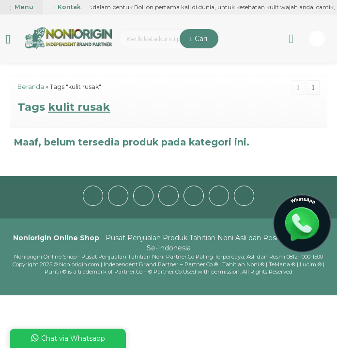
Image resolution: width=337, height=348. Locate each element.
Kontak (67, 7)
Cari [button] (198, 38)
